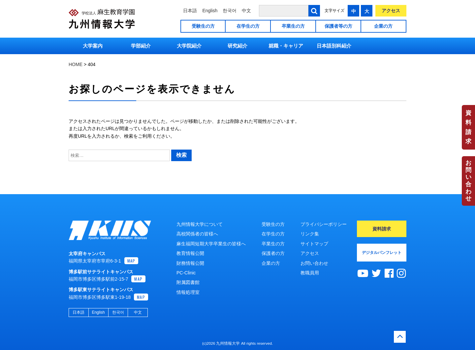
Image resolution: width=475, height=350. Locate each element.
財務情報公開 (190, 263)
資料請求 (468, 127)
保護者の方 (273, 253)
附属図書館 (188, 282)
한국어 (230, 10)
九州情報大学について (199, 224)
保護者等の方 (338, 26)
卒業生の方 (293, 26)
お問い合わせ (468, 180)
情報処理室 (188, 292)
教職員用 (310, 272)
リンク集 (310, 233)
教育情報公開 (190, 253)
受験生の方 (203, 26)
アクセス (391, 10)
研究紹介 (237, 46)
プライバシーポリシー (324, 224)
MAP (131, 260)
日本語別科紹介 (334, 46)
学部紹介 (141, 46)
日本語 (190, 10)
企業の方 (383, 26)
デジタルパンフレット (381, 252)
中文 (246, 10)
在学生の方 (248, 26)
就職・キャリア (286, 46)
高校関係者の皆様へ (197, 233)
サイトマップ (314, 243)
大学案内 (93, 46)
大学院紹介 (189, 46)
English (209, 10)
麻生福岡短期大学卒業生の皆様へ (211, 243)
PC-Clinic (186, 272)
